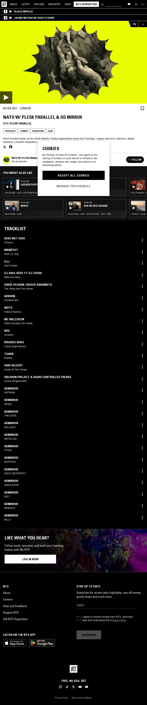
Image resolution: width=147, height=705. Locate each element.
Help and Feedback (15, 606)
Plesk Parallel (21, 123)
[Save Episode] (142, 108)
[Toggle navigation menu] (143, 4)
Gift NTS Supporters (15, 619)
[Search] (102, 4)
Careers (8, 599)
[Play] (73, 62)
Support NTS (11, 612)
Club (50, 130)
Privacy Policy (118, 620)
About (6, 593)
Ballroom (37, 130)
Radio (13, 4)
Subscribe (88, 635)
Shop (68, 4)
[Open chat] (129, 4)
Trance (24, 130)
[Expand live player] (143, 24)
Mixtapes (54, 4)
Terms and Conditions (81, 698)
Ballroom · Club (13, 214)
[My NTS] (136, 4)
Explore (39, 4)
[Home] (4, 4)
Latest (25, 4)
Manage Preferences (73, 186)
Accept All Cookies (73, 175)
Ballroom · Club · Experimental (21, 192)
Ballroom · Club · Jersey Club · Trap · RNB (89, 214)
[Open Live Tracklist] (133, 24)
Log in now (30, 559)
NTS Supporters (86, 4)
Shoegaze (10, 130)
